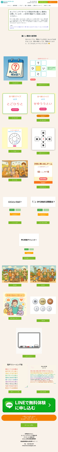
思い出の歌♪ (14, 180)
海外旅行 (43, 285)
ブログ (21, 5)
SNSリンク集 (47, 5)
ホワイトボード (29, 356)
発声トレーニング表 (15, 391)
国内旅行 (15, 285)
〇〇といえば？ (15, 222)
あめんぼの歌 (43, 391)
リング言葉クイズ (15, 151)
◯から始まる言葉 (43, 222)
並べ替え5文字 (15, 117)
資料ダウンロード (52, 2)
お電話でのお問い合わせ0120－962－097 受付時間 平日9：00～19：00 (29, 418)
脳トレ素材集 (28, 5)
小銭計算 (43, 320)
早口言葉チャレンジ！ (29, 258)
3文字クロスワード (43, 84)
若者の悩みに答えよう (15, 318)
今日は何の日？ (15, 82)
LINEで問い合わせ (43, 2)
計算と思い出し (43, 187)
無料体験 (15, 5)
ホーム (9, 5)
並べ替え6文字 (43, 120)
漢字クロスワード (43, 153)
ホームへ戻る (29, 425)
